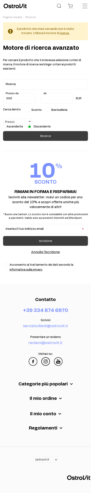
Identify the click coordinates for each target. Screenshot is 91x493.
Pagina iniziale (12, 17)
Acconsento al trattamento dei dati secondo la (41, 267)
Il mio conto (43, 414)
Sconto (36, 110)
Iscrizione (45, 241)
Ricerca (45, 136)
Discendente (42, 126)
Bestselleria (59, 110)
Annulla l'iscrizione (45, 252)
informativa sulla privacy (26, 269)
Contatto (45, 299)
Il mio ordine (43, 398)
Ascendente (15, 126)
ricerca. (64, 33)
